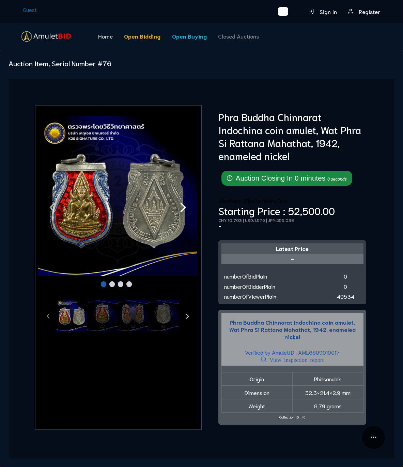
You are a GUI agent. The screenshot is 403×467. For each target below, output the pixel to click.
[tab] (72, 316)
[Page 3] (121, 285)
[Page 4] (129, 285)
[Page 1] (104, 285)
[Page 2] (112, 285)
